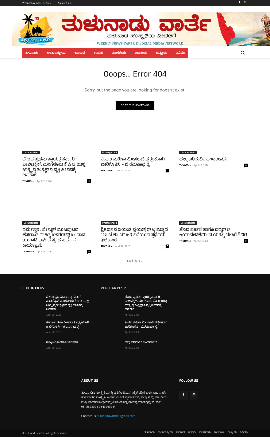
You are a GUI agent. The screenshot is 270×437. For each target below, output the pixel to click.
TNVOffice (28, 181)
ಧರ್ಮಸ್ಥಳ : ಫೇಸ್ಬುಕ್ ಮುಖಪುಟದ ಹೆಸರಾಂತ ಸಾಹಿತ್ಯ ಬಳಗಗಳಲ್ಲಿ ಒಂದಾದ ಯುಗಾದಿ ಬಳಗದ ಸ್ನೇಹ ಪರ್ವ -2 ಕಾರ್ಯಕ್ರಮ (53, 238)
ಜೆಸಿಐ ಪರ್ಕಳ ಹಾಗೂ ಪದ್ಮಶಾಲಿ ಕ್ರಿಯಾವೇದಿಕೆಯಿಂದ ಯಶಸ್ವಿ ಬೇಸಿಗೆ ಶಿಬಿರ (213, 232)
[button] (243, 53)
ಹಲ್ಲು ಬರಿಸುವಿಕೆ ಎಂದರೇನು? (203, 159)
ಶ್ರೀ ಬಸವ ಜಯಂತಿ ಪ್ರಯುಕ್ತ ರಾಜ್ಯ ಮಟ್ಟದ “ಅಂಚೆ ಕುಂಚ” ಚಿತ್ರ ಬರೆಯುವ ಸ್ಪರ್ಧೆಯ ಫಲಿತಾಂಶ (134, 235)
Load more (135, 260)
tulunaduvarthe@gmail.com (116, 416)
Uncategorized (31, 152)
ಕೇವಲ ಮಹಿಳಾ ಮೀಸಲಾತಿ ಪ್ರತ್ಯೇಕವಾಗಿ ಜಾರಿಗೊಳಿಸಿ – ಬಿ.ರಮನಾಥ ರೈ (133, 162)
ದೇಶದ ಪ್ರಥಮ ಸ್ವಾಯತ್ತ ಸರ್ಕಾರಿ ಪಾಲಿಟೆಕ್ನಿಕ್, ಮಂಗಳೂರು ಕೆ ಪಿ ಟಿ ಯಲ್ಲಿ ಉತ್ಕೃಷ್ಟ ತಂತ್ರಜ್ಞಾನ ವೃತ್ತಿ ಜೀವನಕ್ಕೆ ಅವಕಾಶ (53, 167)
